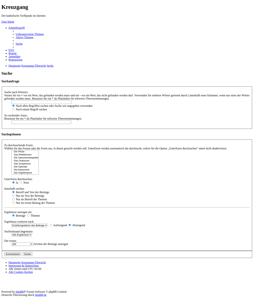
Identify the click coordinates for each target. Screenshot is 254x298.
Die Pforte (25, 151)
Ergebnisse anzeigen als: (18, 212)
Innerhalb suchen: (14, 188)
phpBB (20, 291)
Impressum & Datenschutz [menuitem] (24, 265)
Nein (24, 182)
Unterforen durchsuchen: (18, 179)
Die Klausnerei (25, 169)
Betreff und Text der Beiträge (30, 192)
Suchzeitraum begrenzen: (18, 231)
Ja (15, 182)
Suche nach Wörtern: (16, 92)
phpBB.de (40, 294)
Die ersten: (10, 240)
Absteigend (77, 225)
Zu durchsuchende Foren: (18, 145)
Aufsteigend (58, 225)
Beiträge (18, 215)
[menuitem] (30, 34)
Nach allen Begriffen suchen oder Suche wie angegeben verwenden (52, 105)
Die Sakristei (25, 166)
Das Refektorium (25, 154)
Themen (33, 215)
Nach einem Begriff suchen (29, 109)
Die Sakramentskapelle (25, 157)
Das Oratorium (25, 160)
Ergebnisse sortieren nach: (19, 221)
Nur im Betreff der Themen (29, 199)
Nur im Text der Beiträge (28, 195)
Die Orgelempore (25, 172)
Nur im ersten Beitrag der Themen (33, 202)
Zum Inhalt (7, 21)
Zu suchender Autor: (16, 115)
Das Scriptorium (25, 163)
